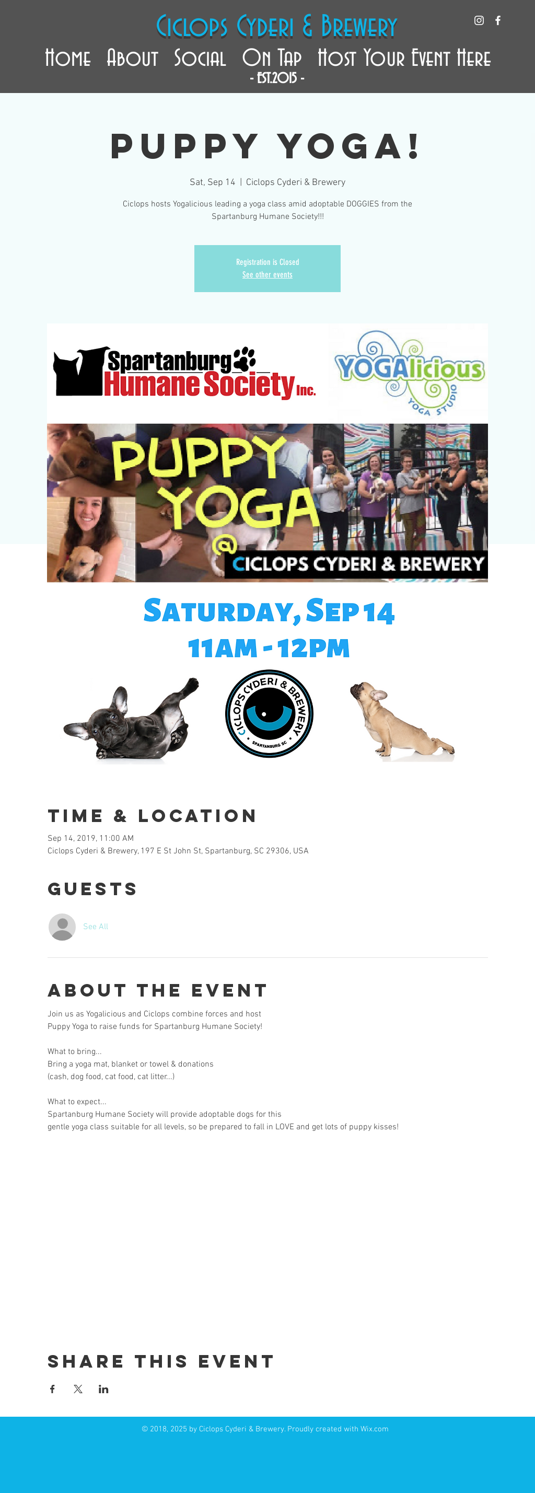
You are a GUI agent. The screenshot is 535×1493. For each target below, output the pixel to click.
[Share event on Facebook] (52, 1389)
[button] (132, 54)
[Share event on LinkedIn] (104, 1389)
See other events (267, 275)
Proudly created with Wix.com (338, 1429)
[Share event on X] (78, 1389)
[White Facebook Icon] (498, 20)
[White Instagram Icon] (479, 20)
